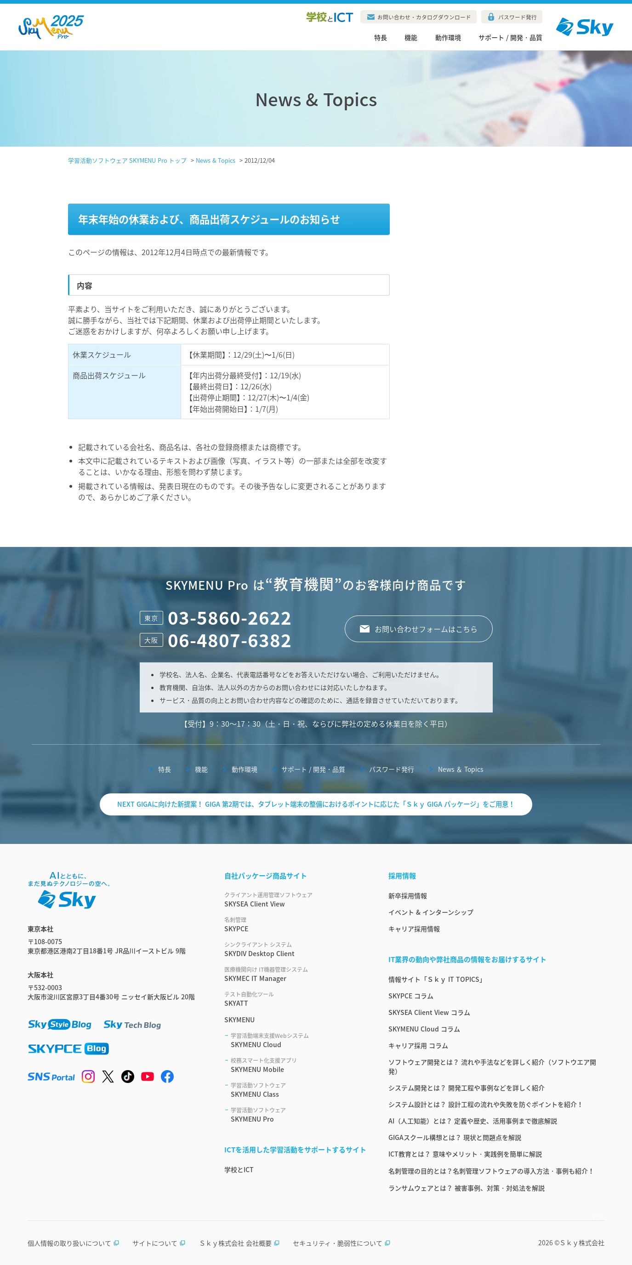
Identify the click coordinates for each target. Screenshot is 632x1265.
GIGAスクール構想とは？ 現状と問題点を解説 (454, 1137)
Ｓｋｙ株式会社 (581, 1242)
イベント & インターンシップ (430, 912)
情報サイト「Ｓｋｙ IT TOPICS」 (437, 979)
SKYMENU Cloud (298, 1040)
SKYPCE (295, 924)
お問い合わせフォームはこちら (426, 628)
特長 (380, 37)
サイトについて (159, 1243)
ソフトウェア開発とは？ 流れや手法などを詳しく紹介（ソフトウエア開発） (492, 1066)
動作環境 (448, 37)
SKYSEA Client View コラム (429, 1012)
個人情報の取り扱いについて (74, 1243)
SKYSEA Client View (295, 899)
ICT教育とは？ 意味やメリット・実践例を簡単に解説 (465, 1153)
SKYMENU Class (298, 1090)
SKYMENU (239, 1019)
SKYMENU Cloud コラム (424, 1028)
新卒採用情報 (407, 895)
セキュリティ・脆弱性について (342, 1243)
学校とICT (239, 1169)
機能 (410, 37)
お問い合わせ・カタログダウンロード (424, 17)
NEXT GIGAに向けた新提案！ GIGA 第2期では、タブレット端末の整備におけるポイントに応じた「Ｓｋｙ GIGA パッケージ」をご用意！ (316, 804)
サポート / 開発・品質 (510, 37)
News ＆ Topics (460, 769)
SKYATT (295, 999)
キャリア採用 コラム (418, 1045)
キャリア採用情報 (414, 928)
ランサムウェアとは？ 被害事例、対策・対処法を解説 (466, 1187)
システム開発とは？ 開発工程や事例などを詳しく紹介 (466, 1087)
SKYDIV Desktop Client (295, 949)
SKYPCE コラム (410, 995)
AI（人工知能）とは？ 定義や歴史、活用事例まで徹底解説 (472, 1120)
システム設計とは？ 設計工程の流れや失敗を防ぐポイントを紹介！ (485, 1104)
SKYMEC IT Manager (295, 974)
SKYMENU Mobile (298, 1065)
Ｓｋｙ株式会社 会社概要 (239, 1243)
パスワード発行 (517, 17)
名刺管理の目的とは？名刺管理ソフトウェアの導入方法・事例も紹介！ (491, 1170)
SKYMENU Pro (298, 1114)
